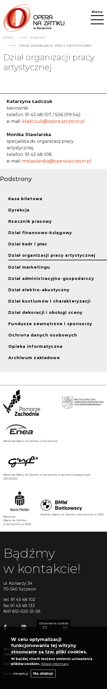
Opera (8, 37)
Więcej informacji (55, 666)
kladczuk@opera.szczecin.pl (53, 121)
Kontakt (38, 37)
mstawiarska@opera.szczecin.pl (56, 161)
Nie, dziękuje (43, 676)
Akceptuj (20, 676)
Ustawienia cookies (54, 626)
